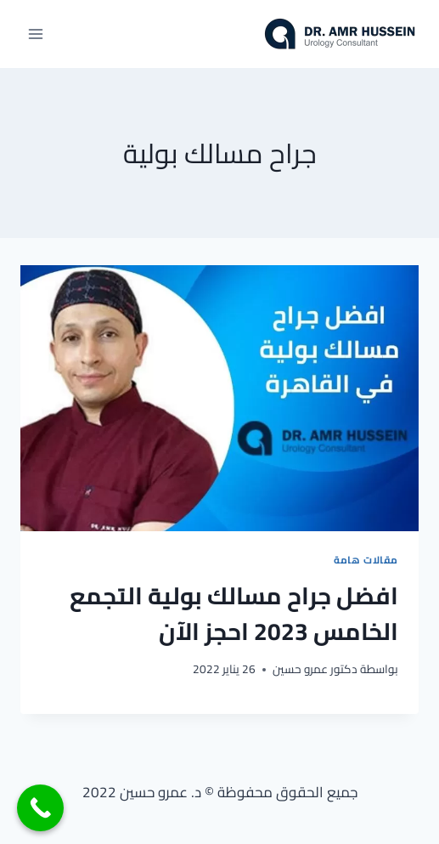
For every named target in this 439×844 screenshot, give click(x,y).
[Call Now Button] (40, 808)
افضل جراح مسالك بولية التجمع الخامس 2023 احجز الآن (234, 614)
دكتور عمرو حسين (315, 669)
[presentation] (219, 398)
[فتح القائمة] (36, 33)
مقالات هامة (366, 559)
